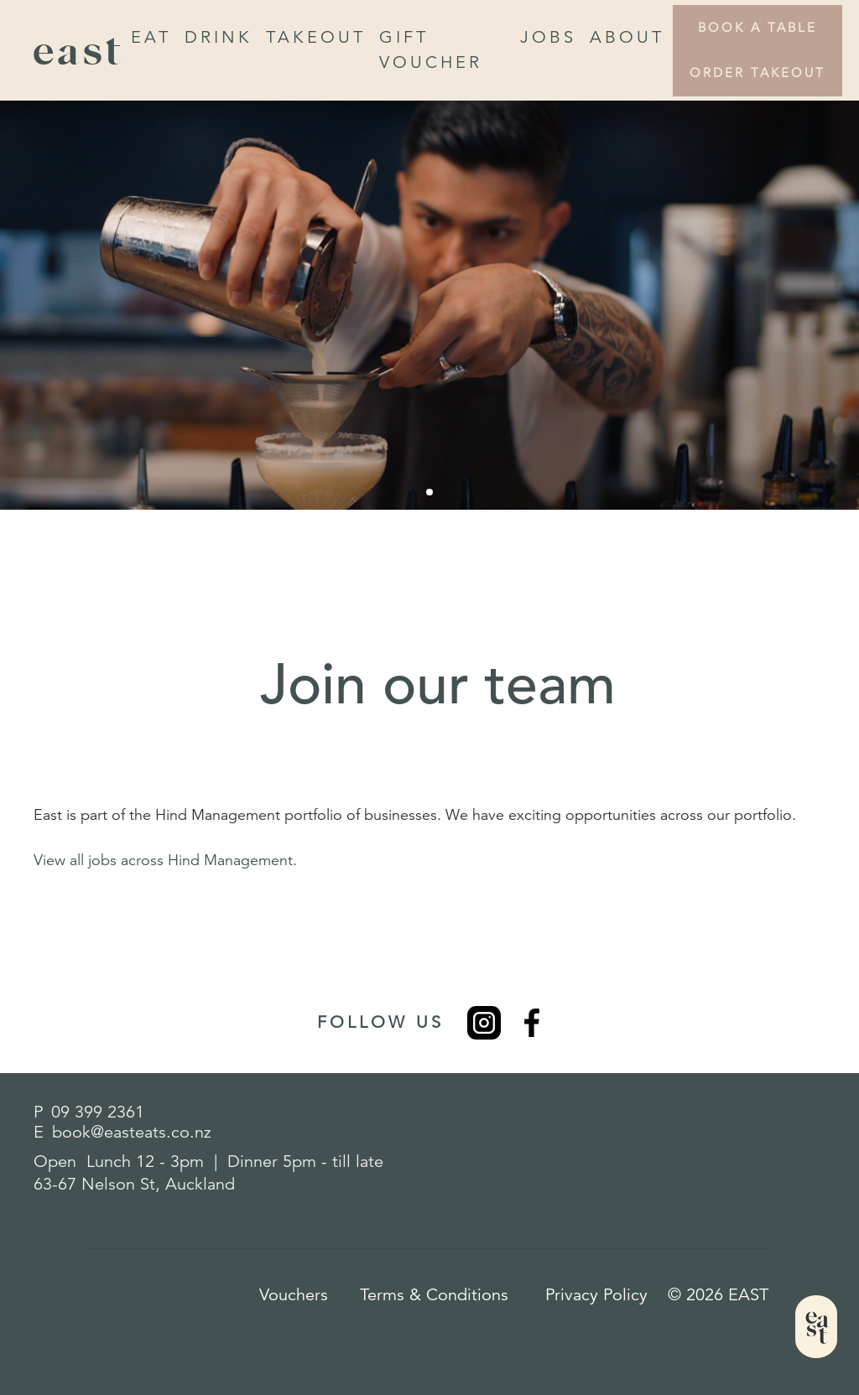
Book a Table (757, 27)
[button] (429, 492)
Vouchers (293, 1294)
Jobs (548, 37)
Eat (151, 37)
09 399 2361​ (97, 1112)
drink (218, 37)
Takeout (316, 37)
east (79, 50)
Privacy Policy (596, 1294)
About (627, 37)
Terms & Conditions (434, 1294)
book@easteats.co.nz (131, 1132)
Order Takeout (757, 72)
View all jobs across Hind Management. (165, 860)
